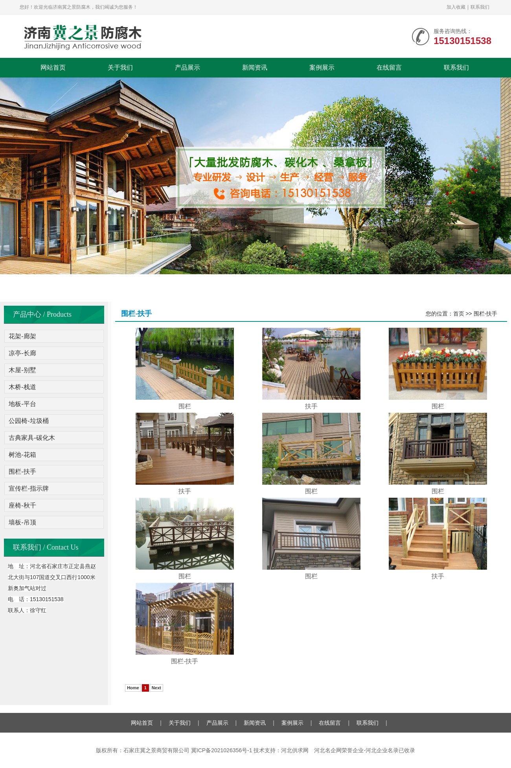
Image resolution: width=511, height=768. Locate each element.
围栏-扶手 (22, 471)
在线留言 (389, 67)
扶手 (311, 406)
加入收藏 (456, 7)
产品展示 (187, 67)
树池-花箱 (22, 454)
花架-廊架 (22, 336)
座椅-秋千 (22, 505)
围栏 (184, 406)
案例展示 (322, 67)
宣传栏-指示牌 (28, 488)
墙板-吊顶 (22, 522)
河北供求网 (295, 750)
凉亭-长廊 (22, 353)
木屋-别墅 (22, 370)
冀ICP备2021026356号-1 (221, 750)
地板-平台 (22, 404)
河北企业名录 (382, 750)
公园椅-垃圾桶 (28, 420)
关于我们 (120, 67)
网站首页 (53, 67)
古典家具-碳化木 (32, 437)
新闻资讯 (254, 67)
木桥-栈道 (22, 387)
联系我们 (480, 7)
